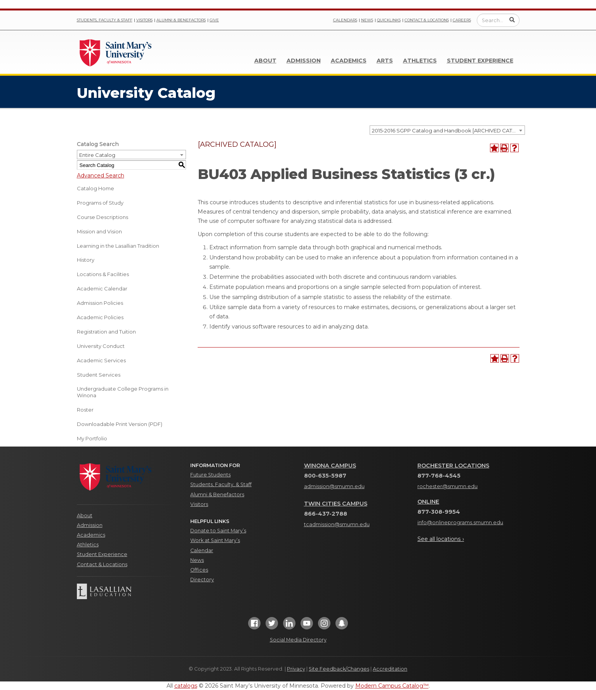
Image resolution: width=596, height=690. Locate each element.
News (367, 20)
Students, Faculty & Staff (104, 20)
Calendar (201, 550)
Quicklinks (389, 20)
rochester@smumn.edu (447, 486)
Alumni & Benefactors (181, 20)
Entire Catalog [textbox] (97, 155)
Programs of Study (100, 203)
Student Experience (480, 60)
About (265, 60)
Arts (385, 60)
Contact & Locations (427, 20)
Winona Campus (330, 465)
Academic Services (101, 360)
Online (428, 501)
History (85, 260)
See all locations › (440, 538)
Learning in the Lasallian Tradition (118, 246)
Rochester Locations (453, 465)
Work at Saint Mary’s (215, 540)
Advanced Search (100, 175)
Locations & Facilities (103, 274)
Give (214, 20)
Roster (85, 410)
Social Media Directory (298, 640)
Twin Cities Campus (335, 503)
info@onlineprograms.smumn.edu (460, 522)
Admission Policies (100, 303)
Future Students (210, 475)
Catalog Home (95, 188)
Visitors (144, 20)
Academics (349, 60)
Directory (202, 579)
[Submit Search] (512, 20)
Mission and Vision (99, 231)
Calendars (345, 20)
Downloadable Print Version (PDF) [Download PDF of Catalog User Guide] (119, 424)
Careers (462, 20)
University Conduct (101, 346)
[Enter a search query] (498, 20)
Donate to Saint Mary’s (218, 531)
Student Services (98, 375)
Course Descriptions (102, 217)
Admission (304, 60)
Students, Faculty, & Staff (221, 484)
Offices (199, 570)
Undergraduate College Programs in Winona (123, 392)
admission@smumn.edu (334, 486)
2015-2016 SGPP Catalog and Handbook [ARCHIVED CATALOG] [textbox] (448, 130)
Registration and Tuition (106, 331)
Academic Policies (100, 317)
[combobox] (447, 130)
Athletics (420, 60)
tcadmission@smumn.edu (337, 524)
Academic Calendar (102, 288)
